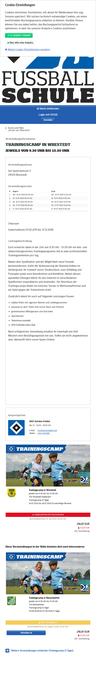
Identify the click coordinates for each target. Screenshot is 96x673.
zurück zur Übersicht (18, 130)
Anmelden (48, 120)
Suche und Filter (16, 128)
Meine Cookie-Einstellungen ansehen (27, 49)
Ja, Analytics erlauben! (18, 35)
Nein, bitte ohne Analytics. (20, 43)
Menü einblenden (48, 108)
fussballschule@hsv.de (47, 430)
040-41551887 (44, 433)
